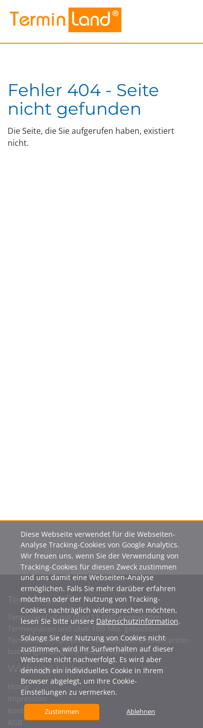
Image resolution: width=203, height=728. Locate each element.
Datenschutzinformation (137, 621)
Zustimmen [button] (62, 711)
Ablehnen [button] (140, 711)
